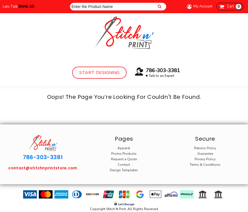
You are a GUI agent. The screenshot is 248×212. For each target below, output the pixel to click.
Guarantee (205, 153)
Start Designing (99, 73)
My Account (198, 6)
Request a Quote (124, 159)
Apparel (124, 148)
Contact (124, 164)
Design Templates (124, 170)
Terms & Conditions (205, 164)
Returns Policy (205, 148)
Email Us (26, 6)
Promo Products (124, 153)
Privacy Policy (205, 159)
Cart (234, 7)
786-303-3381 (163, 70)
